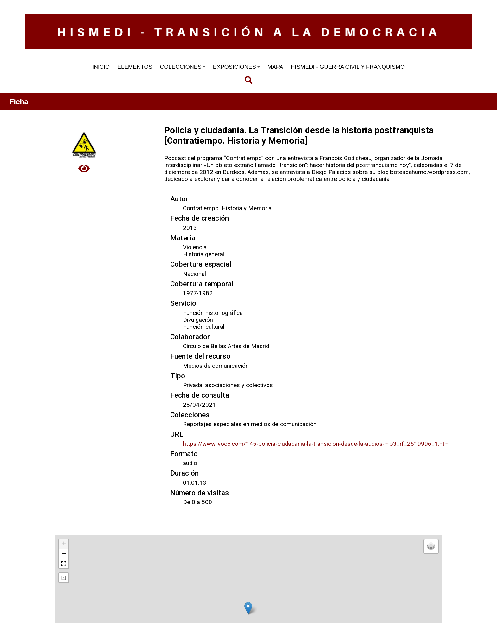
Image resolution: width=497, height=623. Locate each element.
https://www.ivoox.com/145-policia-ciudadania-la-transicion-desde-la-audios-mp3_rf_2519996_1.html (317, 443)
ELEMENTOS (134, 67)
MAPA (275, 67)
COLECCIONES (182, 67)
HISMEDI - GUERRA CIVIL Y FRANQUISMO (348, 67)
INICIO (101, 67)
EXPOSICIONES (236, 67)
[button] (248, 608)
